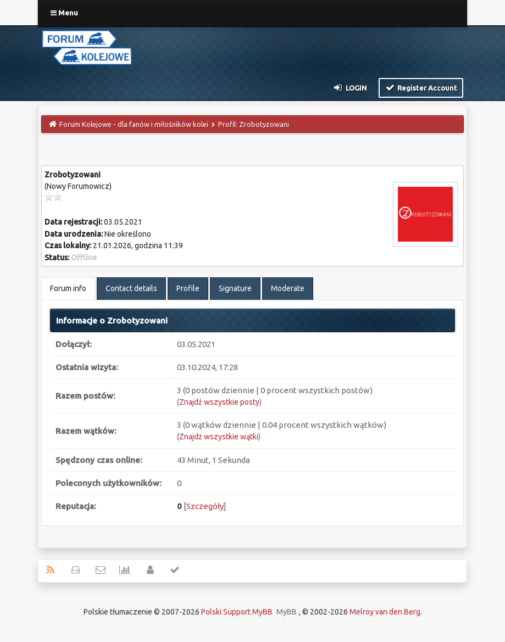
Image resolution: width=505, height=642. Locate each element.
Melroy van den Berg (384, 611)
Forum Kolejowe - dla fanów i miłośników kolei (133, 124)
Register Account (421, 87)
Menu (64, 12)
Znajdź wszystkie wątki (218, 436)
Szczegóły (205, 506)
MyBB (286, 611)
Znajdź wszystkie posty (219, 402)
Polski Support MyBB (237, 611)
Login (349, 87)
